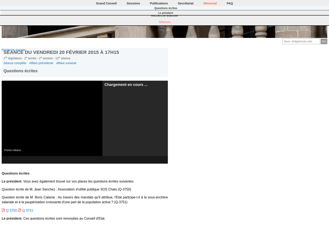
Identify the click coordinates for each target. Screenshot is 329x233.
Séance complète (15, 63)
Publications (159, 3)
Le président (165, 12)
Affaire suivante (66, 63)
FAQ (230, 3)
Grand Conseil (106, 3)
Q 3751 (27, 210)
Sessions (133, 3)
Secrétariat (185, 3)
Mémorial (210, 3)
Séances (165, 22)
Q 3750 (11, 210)
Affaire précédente (41, 63)
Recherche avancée (164, 15)
